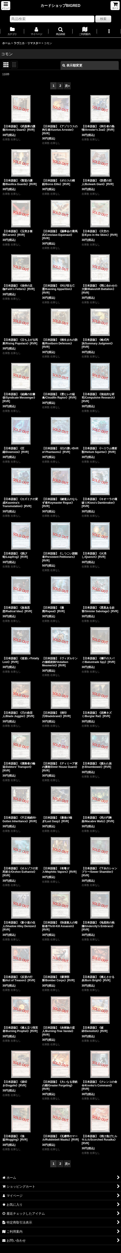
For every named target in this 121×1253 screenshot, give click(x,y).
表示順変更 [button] (72, 65)
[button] (5, 5)
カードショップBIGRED (60, 5)
